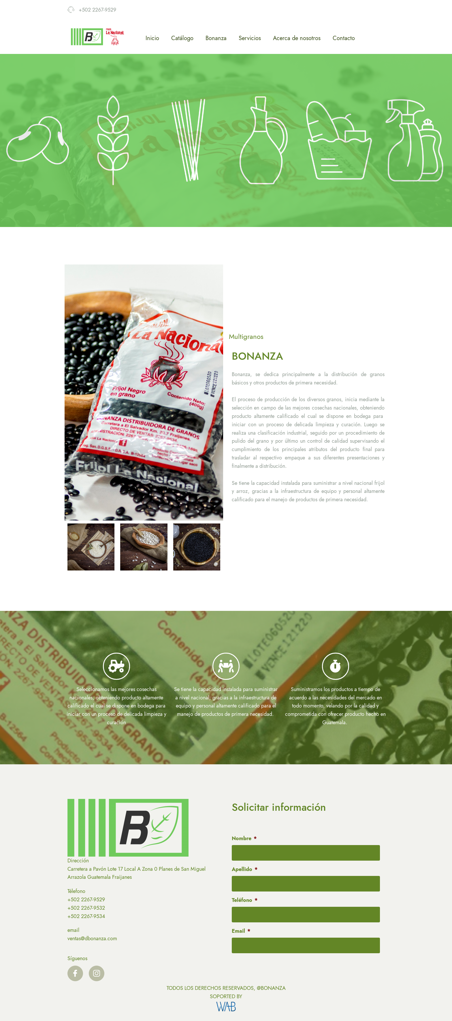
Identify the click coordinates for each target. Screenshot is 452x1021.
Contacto (344, 38)
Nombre (244, 838)
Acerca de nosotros (297, 38)
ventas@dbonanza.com (92, 938)
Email (241, 931)
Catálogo (182, 38)
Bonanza (216, 38)
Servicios (250, 38)
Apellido (245, 869)
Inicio (152, 38)
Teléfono (245, 900)
